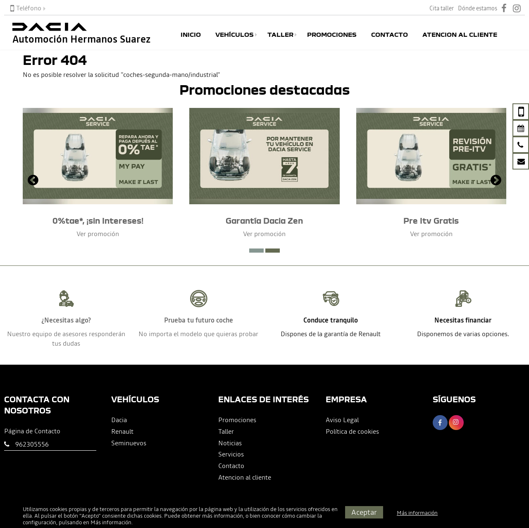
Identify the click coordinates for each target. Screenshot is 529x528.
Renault (122, 431)
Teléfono (25, 7)
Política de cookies (352, 431)
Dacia (119, 419)
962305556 (32, 444)
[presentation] (33, 181)
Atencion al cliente (459, 34)
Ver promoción (97, 233)
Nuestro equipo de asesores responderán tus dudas (66, 338)
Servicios (231, 454)
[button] (256, 250)
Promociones (332, 34)
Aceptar (364, 512)
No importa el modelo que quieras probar (198, 333)
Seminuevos (128, 442)
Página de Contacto (32, 430)
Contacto (389, 34)
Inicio (191, 34)
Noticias (230, 442)
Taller (280, 34)
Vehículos (234, 34)
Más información (111, 522)
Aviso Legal (342, 419)
